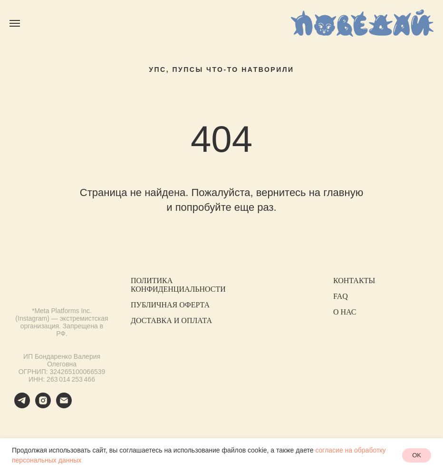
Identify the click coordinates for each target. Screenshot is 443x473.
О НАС (344, 312)
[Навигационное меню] (15, 23)
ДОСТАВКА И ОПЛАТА (171, 320)
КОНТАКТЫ (354, 280)
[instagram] (43, 406)
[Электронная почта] (64, 406)
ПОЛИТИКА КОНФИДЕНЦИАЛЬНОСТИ (178, 284)
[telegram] (22, 406)
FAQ (340, 296)
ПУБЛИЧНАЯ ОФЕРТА (170, 305)
